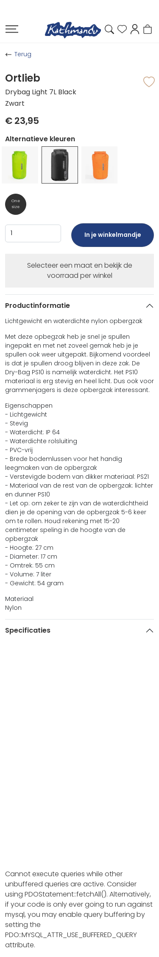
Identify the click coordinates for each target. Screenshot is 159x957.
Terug (22, 54)
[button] (134, 28)
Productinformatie (37, 305)
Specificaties (27, 630)
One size (15, 203)
